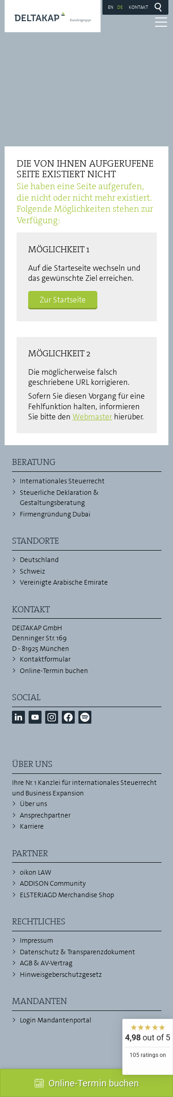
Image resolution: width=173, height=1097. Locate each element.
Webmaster (92, 417)
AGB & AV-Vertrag (46, 963)
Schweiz (32, 571)
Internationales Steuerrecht (62, 481)
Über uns (33, 803)
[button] (18, 717)
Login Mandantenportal (55, 1020)
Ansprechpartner (45, 815)
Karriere (32, 826)
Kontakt (138, 7)
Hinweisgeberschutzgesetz (61, 974)
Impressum (36, 940)
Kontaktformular (45, 659)
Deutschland (39, 559)
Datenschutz (39, 952)
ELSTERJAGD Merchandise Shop (67, 895)
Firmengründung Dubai (55, 514)
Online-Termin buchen (54, 670)
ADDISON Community (53, 883)
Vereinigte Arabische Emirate (64, 582)
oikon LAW (35, 872)
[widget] (147, 1047)
